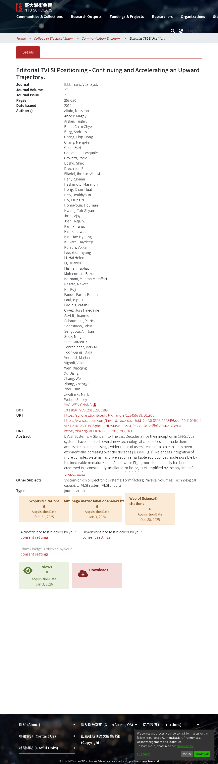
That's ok (202, 754)
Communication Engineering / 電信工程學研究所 (101, 38)
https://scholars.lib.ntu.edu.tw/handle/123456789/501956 (109, 415)
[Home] (105, 6)
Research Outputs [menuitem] (86, 16)
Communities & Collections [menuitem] (39, 16)
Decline (187, 754)
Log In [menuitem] (193, 30)
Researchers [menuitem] (162, 16)
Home (21, 38)
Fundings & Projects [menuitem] (127, 16)
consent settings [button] (34, 537)
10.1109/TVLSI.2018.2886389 (86, 409)
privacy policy (185, 746)
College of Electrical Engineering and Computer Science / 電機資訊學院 (54, 38)
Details (28, 52)
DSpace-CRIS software (83, 761)
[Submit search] (172, 30)
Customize (143, 754)
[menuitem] (181, 30)
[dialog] (174, 744)
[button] (74, 474)
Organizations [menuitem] (193, 16)
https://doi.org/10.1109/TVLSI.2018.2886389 (98, 430)
